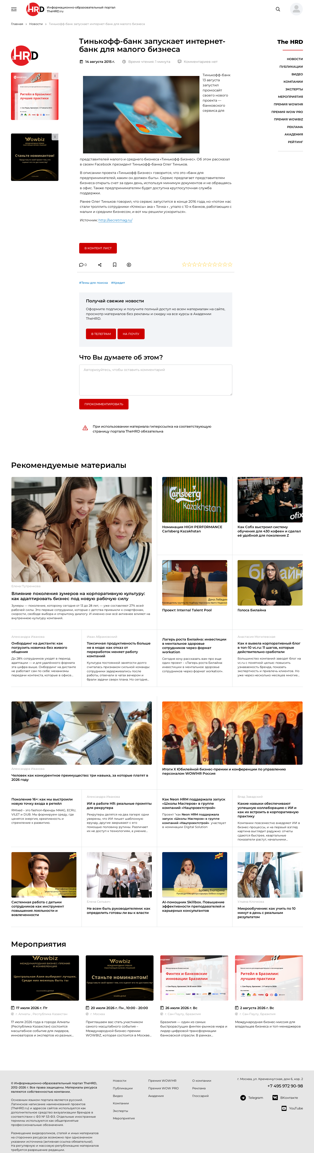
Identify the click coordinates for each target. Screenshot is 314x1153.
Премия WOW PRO (287, 112)
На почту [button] (131, 334)
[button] (294, 9)
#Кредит (118, 283)
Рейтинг (295, 142)
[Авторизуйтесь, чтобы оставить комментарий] (155, 380)
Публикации (291, 67)
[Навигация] (13, 9)
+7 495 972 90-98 (285, 1085)
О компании (201, 1081)
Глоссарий (200, 1096)
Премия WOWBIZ (288, 119)
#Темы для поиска (93, 283)
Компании (293, 82)
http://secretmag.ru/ (115, 220)
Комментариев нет (198, 62)
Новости (295, 59)
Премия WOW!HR (288, 104)
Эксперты (294, 89)
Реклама (295, 127)
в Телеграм (101, 334)
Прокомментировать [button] (103, 404)
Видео (297, 74)
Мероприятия (290, 97)
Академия (294, 134)
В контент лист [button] (98, 248)
